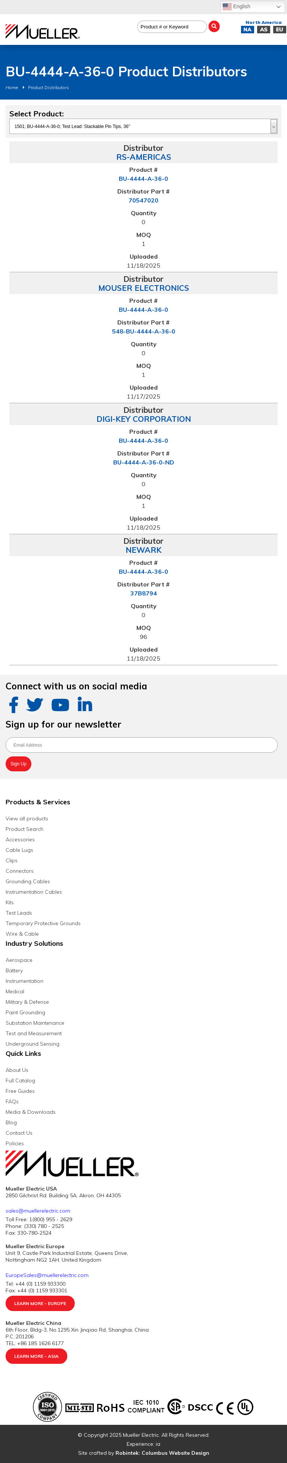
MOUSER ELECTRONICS (143, 288)
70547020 (143, 200)
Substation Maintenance (35, 1022)
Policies (15, 1143)
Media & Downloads (31, 1112)
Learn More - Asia (36, 1356)
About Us (17, 1070)
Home (12, 87)
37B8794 (143, 593)
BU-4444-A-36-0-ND (143, 462)
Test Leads (19, 912)
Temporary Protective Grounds (43, 923)
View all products (27, 818)
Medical (15, 991)
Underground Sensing (32, 1043)
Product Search (24, 829)
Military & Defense (27, 1002)
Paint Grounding (25, 1012)
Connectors (20, 871)
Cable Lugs (19, 850)
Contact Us (19, 1133)
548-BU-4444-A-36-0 (143, 331)
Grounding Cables (28, 881)
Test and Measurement (34, 1033)
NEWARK (143, 550)
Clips (12, 860)
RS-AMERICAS (143, 157)
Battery (14, 970)
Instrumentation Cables (34, 892)
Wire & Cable (22, 933)
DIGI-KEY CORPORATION (143, 419)
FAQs (12, 1101)
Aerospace (19, 960)
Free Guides (20, 1091)
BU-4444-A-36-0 (143, 178)
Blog (11, 1122)
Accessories (20, 839)
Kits (10, 902)
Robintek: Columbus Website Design (162, 1453)
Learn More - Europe (40, 1303)
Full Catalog (20, 1080)
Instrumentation (24, 981)
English (236, 6)
